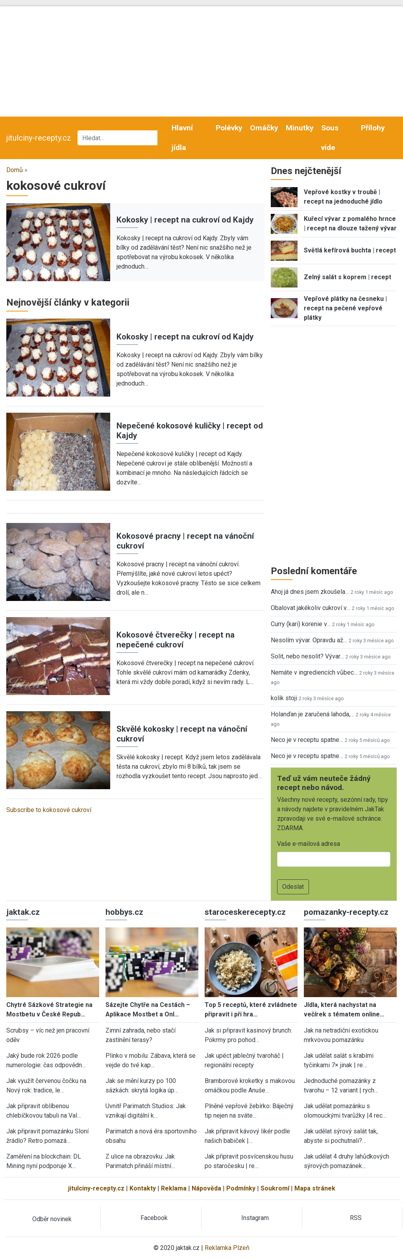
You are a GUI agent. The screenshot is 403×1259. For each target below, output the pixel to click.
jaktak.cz (23, 912)
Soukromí (275, 1188)
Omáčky (264, 127)
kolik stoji (284, 698)
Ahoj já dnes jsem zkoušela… (310, 591)
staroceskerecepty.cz (245, 912)
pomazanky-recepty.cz (346, 912)
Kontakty (142, 1188)
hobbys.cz (124, 912)
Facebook (154, 1218)
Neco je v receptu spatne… (307, 740)
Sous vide (329, 137)
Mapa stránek (314, 1188)
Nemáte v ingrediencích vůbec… (314, 672)
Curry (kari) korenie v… (301, 624)
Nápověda (206, 1188)
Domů (14, 170)
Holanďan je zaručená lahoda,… (312, 714)
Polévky (229, 127)
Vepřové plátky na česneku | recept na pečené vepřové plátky (345, 308)
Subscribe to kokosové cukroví (48, 810)
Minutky (300, 127)
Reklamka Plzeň (227, 1248)
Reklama (174, 1188)
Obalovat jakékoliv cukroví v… (310, 608)
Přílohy (373, 127)
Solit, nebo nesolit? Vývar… (307, 656)
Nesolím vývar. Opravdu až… (309, 640)
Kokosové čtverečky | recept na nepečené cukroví (175, 639)
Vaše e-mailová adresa (308, 843)
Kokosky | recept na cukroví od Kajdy (184, 219)
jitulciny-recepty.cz (38, 138)
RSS (356, 1218)
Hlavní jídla (182, 137)
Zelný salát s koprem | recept (347, 277)
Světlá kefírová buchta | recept (350, 250)
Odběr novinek (52, 1219)
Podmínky (240, 1188)
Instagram (255, 1218)
